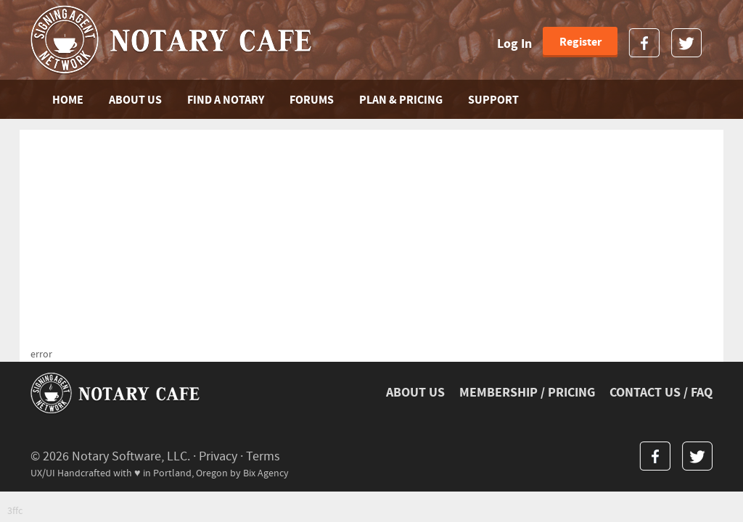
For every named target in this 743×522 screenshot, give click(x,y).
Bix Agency (266, 473)
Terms (263, 456)
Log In (514, 44)
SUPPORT (493, 100)
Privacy (218, 456)
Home (67, 100)
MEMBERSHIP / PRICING (527, 393)
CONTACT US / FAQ (661, 393)
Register (580, 42)
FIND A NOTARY (225, 100)
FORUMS (312, 100)
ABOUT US (135, 100)
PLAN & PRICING (401, 100)
